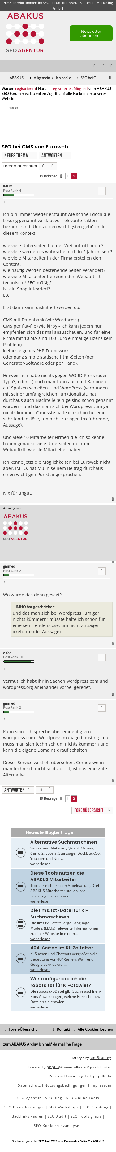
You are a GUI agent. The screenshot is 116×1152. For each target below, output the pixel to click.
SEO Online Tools (82, 1097)
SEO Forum (52, 2)
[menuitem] (111, 66)
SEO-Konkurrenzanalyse (56, 1125)
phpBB (53, 1066)
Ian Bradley (100, 1057)
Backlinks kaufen (28, 1116)
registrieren (25, 88)
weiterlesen (40, 863)
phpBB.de (102, 1076)
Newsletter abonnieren (91, 33)
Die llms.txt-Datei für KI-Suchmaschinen (59, 913)
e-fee (7, 653)
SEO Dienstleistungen (24, 1107)
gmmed (9, 566)
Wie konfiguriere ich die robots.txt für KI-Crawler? (60, 982)
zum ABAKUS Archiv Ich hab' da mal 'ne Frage (42, 1044)
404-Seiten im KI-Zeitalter (61, 948)
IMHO (7, 186)
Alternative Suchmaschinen (63, 842)
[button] (61, 176)
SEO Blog (53, 1097)
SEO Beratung (96, 1107)
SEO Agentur (29, 1097)
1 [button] (67, 176)
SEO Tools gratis (86, 1116)
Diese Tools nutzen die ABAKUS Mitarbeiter (57, 876)
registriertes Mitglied (69, 88)
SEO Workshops (64, 1107)
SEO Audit (57, 1116)
